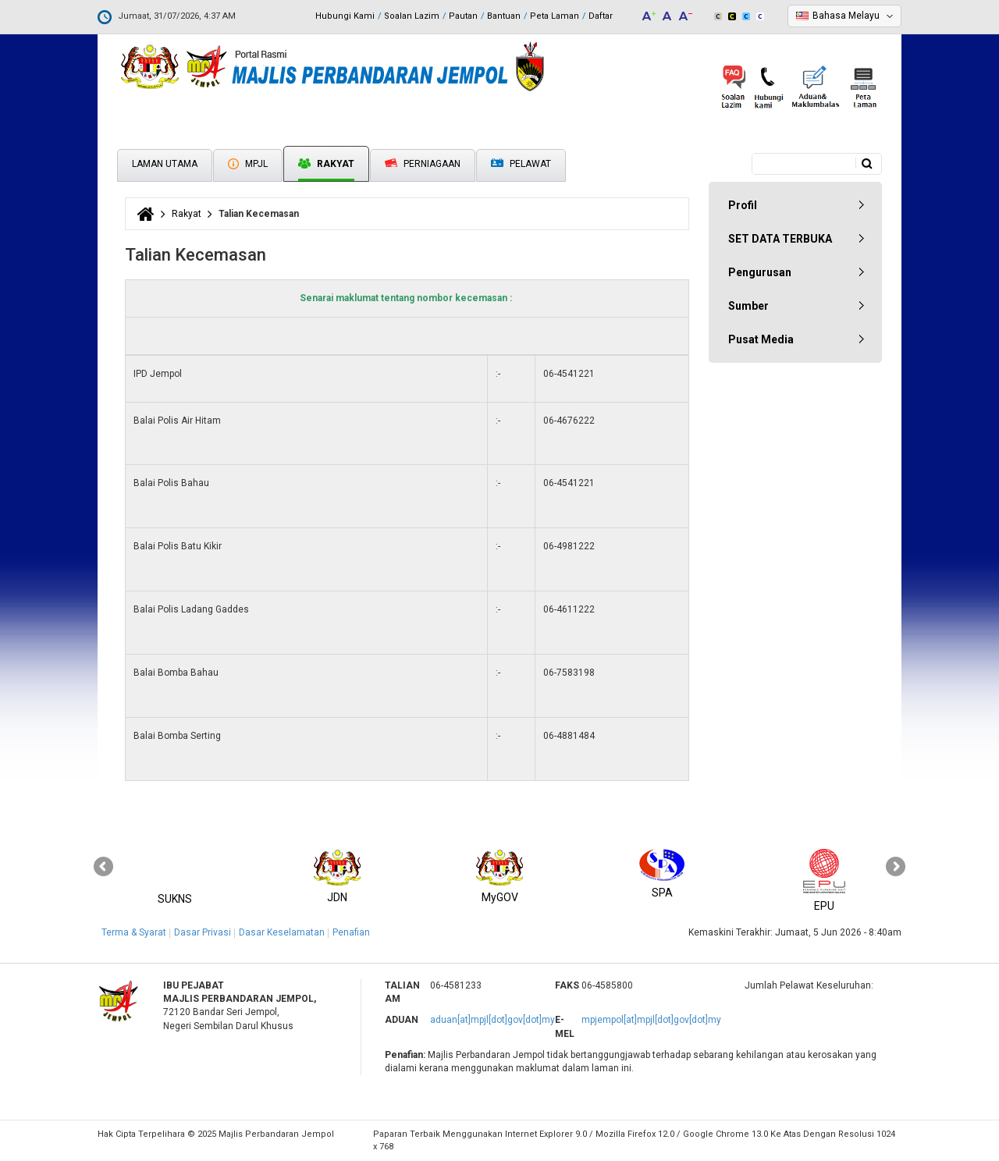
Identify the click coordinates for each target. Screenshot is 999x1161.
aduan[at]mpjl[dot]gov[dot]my (492, 1019)
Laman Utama (164, 163)
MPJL (248, 163)
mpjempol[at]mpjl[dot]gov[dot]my (651, 1019)
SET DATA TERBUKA (780, 239)
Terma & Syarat (133, 932)
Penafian (351, 932)
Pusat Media (761, 339)
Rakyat (326, 163)
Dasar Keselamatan (282, 932)
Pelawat (521, 164)
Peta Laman (554, 16)
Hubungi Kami (345, 16)
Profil (742, 205)
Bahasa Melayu (846, 15)
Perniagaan (422, 163)
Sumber (748, 306)
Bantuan (504, 16)
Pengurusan (759, 272)
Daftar (600, 16)
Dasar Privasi (202, 932)
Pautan (463, 16)
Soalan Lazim (411, 16)
